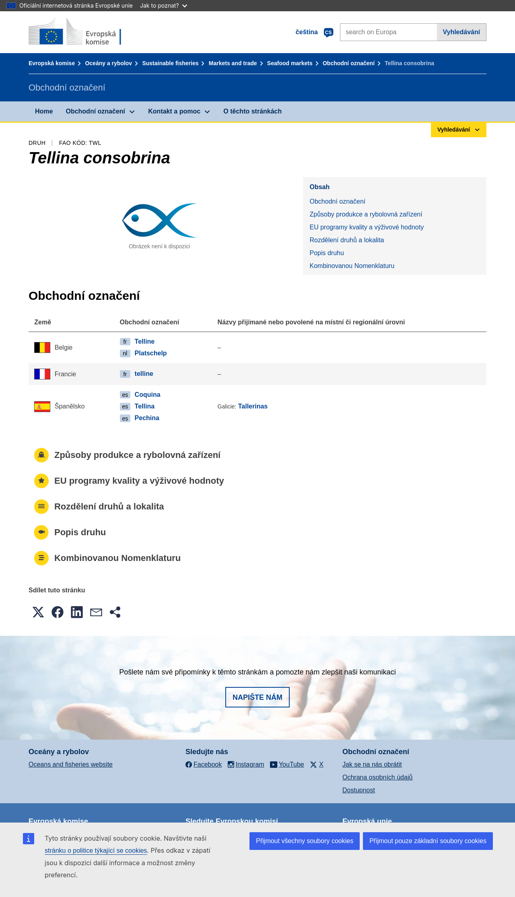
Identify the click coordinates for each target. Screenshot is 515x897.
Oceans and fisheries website (71, 764)
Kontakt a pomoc (174, 111)
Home (44, 111)
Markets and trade (233, 63)
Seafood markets (290, 63)
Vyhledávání (461, 32)
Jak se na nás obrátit (372, 764)
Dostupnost (358, 790)
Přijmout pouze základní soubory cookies (427, 840)
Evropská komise (52, 63)
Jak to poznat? (163, 5)
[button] (38, 612)
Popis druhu (326, 253)
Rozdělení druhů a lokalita (346, 240)
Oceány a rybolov (108, 63)
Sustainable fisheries (170, 63)
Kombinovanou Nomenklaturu (351, 265)
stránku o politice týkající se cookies (96, 850)
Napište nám (257, 697)
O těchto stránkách (252, 111)
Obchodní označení (349, 63)
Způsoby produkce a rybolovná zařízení (365, 214)
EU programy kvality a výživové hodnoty (366, 227)
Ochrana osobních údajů (377, 777)
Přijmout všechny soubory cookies (304, 840)
